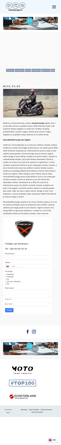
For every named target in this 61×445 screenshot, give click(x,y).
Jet (8, 279)
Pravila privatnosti (46, 410)
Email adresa (10, 254)
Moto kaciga (9, 288)
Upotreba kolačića (37, 412)
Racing (28, 70)
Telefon (8, 262)
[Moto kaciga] (27, 294)
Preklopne (36, 70)
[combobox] (10, 266)
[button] (54, 7)
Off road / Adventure (14, 281)
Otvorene (10, 70)
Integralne (20, 70)
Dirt (52, 70)
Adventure (46, 70)
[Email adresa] (27, 258)
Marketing (24, 410)
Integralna (10, 274)
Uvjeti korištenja (34, 410)
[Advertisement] (30, 52)
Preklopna (10, 277)
